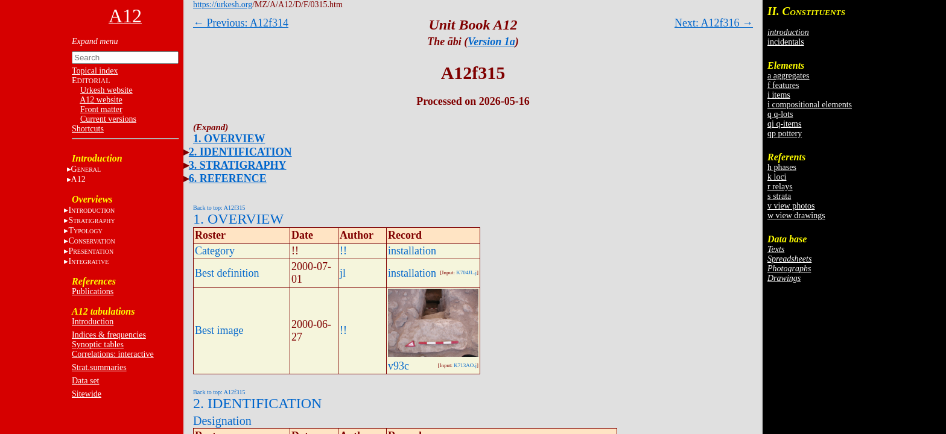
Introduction (92, 321)
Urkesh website (106, 90)
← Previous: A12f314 (240, 23)
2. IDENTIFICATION (240, 152)
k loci (777, 176)
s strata (779, 196)
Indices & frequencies (109, 334)
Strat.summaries (99, 367)
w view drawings (796, 215)
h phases (781, 167)
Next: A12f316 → (714, 23)
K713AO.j (465, 365)
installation (412, 251)
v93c (398, 366)
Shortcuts (88, 128)
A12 (78, 179)
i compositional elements (809, 104)
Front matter (101, 109)
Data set (85, 380)
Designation (222, 420)
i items (778, 94)
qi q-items (784, 123)
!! (343, 251)
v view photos (791, 205)
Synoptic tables (98, 344)
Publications (92, 291)
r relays (780, 186)
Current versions (108, 119)
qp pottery (784, 133)
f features (783, 85)
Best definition (227, 273)
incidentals (785, 41)
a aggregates (788, 75)
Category (215, 251)
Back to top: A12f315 (219, 207)
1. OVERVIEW (229, 139)
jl (343, 273)
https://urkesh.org (222, 4)
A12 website (101, 99)
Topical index (95, 70)
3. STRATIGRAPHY (238, 165)
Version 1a (491, 42)
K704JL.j (466, 272)
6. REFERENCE (228, 178)
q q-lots (780, 114)
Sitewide (86, 393)
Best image (219, 330)
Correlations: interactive (113, 354)
